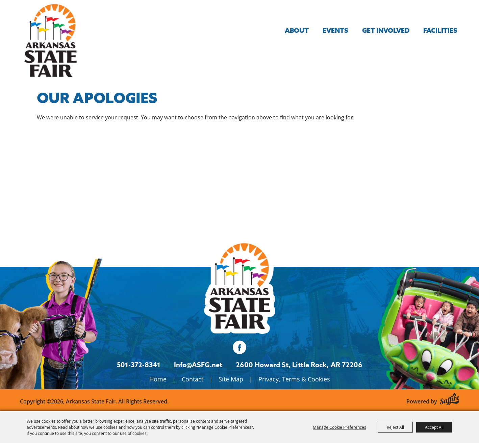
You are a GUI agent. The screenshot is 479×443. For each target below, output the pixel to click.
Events (335, 30)
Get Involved (385, 30)
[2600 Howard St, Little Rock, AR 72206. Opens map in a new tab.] (282, 364)
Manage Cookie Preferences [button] (339, 427)
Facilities (440, 30)
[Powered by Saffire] (449, 398)
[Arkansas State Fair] (50, 40)
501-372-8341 (138, 364)
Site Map (231, 379)
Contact (192, 379)
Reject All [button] (395, 427)
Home (158, 379)
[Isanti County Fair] (239, 286)
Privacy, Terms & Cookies (294, 379)
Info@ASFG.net (198, 364)
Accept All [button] (434, 427)
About (297, 30)
